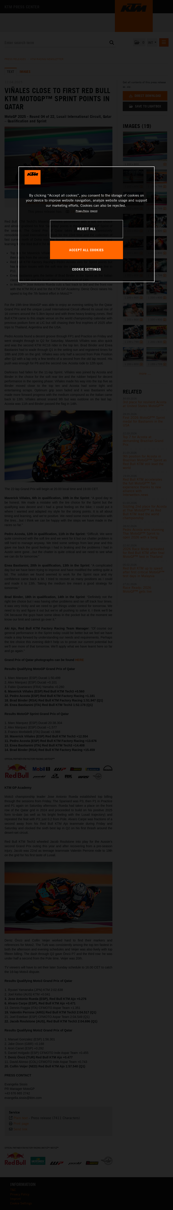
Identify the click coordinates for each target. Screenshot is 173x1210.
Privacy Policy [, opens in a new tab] (82, 210)
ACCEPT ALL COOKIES (86, 250)
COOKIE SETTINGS (86, 269)
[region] (86, 224)
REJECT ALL (86, 229)
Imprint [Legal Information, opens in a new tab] (93, 210)
